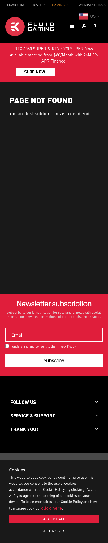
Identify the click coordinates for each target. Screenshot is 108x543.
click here (51, 508)
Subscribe (54, 360)
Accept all (54, 519)
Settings (51, 530)
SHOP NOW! (35, 71)
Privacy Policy (66, 346)
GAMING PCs (61, 5)
